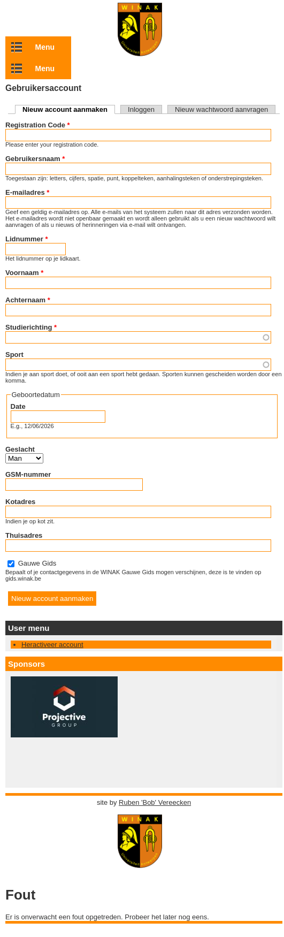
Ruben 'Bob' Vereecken (155, 802)
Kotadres (20, 502)
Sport (14, 355)
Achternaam (27, 300)
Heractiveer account (52, 645)
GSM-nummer (28, 474)
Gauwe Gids (37, 563)
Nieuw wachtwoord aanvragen (221, 109)
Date (18, 406)
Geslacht (20, 449)
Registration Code (37, 125)
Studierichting (31, 327)
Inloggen (141, 109)
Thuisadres (23, 535)
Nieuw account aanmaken (68, 109)
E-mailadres (27, 192)
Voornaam (24, 273)
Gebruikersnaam (35, 159)
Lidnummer (26, 239)
